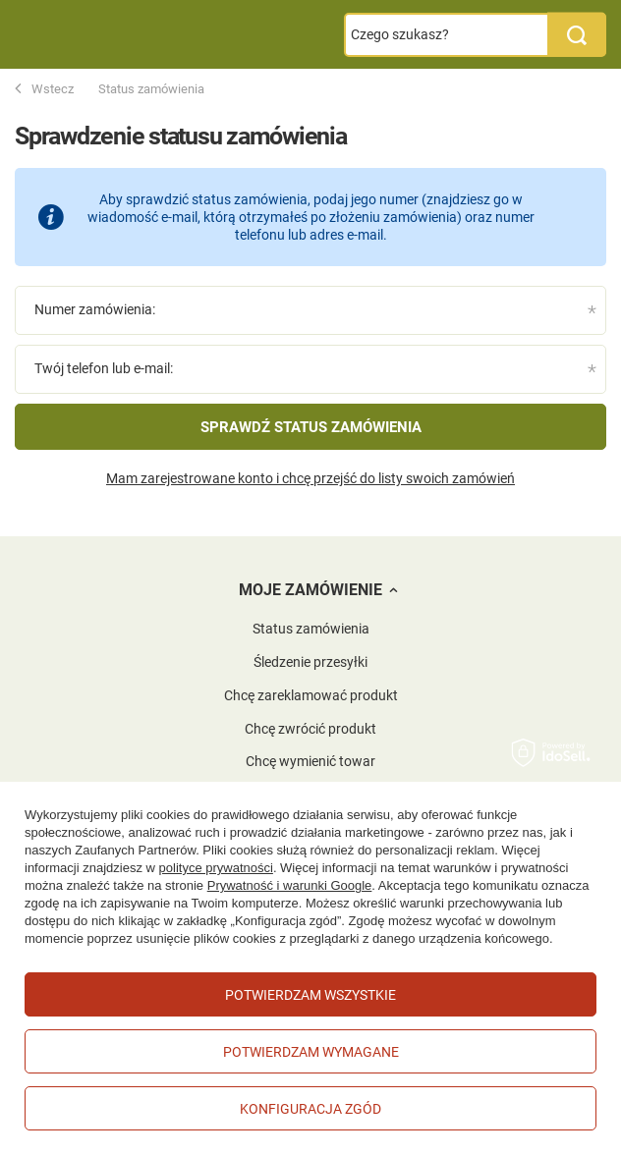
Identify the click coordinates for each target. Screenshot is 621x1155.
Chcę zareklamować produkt (311, 695)
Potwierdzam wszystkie (310, 995)
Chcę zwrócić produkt (310, 729)
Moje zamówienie (310, 589)
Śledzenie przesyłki (310, 662)
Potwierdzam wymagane (311, 1052)
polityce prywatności (216, 867)
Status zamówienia (311, 628)
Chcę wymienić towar (310, 761)
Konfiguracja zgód (310, 1109)
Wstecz (44, 89)
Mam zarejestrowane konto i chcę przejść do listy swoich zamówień (310, 478)
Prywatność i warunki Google (289, 885)
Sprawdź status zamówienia (311, 427)
